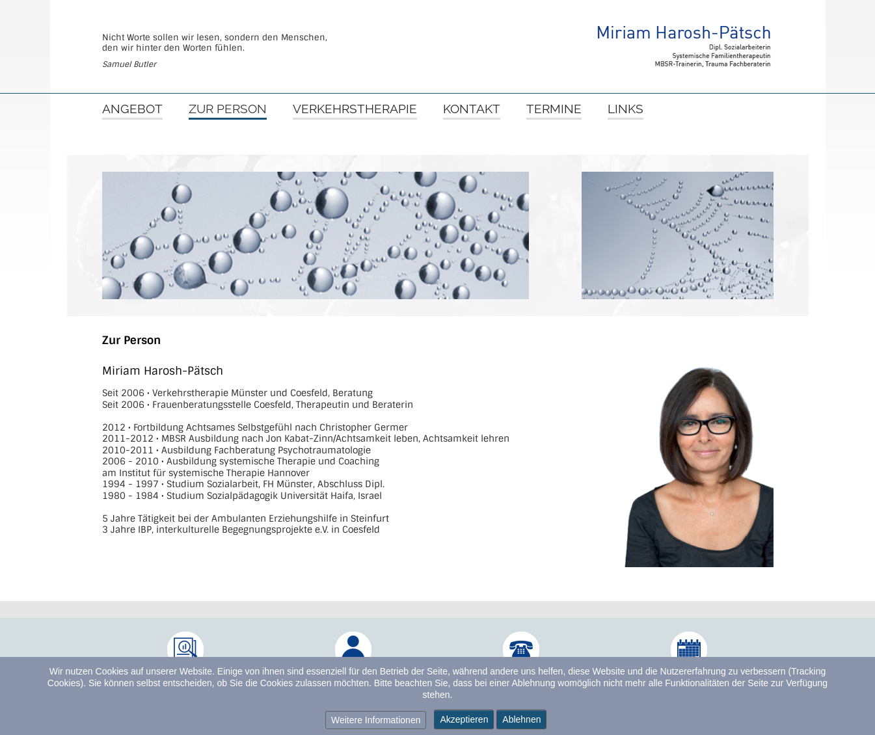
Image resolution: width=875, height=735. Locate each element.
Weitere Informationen (375, 720)
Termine (554, 109)
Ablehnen (521, 719)
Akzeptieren (464, 719)
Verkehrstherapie (355, 109)
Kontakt (471, 109)
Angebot (132, 109)
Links (625, 109)
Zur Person (228, 109)
